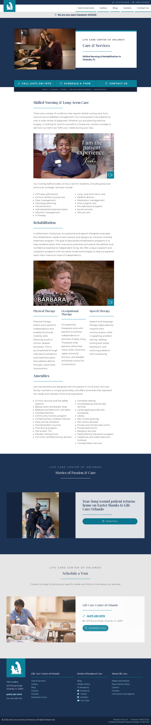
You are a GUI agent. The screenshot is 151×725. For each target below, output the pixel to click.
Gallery (103, 8)
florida (63, 89)
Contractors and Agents (123, 694)
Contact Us (143, 8)
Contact (35, 694)
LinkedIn (82, 697)
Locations (54, 89)
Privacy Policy (120, 720)
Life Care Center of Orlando (80, 89)
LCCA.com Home (120, 2)
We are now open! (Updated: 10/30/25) (75, 15)
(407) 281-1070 (14, 694)
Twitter (82, 694)
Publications (83, 687)
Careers (127, 8)
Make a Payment (140, 2)
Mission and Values (120, 681)
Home (44, 89)
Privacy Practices (140, 720)
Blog (115, 8)
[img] (19, 83)
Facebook (83, 691)
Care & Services (86, 8)
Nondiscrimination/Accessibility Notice (129, 722)
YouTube (83, 700)
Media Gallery (83, 684)
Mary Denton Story (121, 684)
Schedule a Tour (75, 83)
